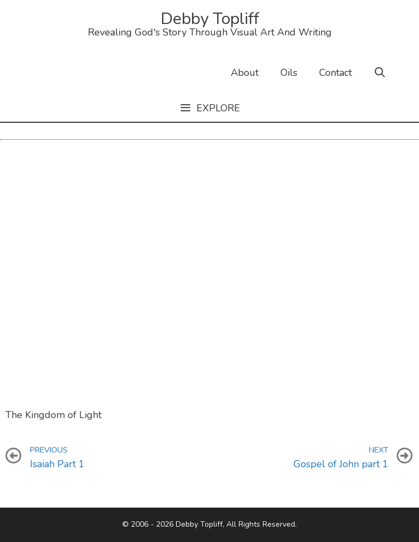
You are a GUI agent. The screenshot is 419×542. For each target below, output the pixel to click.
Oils (288, 72)
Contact (335, 72)
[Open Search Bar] (380, 73)
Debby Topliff (209, 19)
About (245, 72)
